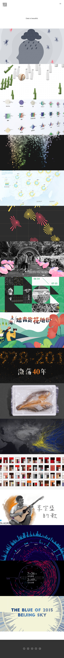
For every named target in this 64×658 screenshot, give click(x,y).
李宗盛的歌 (32, 507)
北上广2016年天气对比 (32, 543)
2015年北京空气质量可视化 (32, 613)
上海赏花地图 (32, 330)
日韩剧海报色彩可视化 (32, 472)
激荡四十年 (32, 365)
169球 (32, 294)
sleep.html (32, 578)
